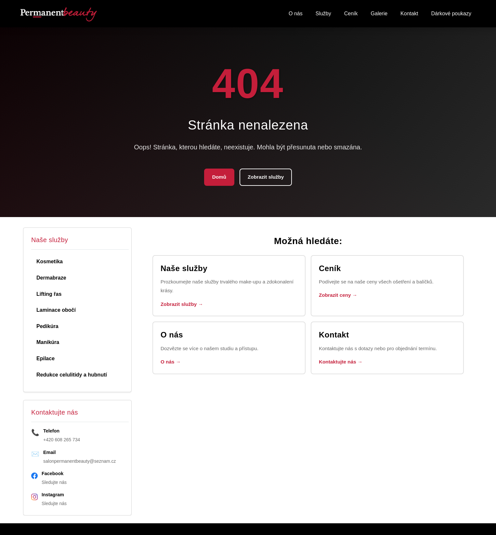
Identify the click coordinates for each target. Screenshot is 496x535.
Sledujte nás (54, 483)
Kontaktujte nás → (342, 365)
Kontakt (409, 13)
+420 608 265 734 (61, 440)
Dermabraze (51, 278)
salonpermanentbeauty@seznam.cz (79, 461)
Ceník (351, 13)
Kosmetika (49, 262)
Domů (218, 177)
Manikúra (47, 343)
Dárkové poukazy (451, 13)
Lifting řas (48, 294)
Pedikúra (47, 327)
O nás (296, 13)
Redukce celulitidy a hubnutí (71, 375)
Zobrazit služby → (183, 306)
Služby (323, 13)
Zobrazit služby (266, 177)
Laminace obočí (56, 310)
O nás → (171, 365)
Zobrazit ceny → (339, 297)
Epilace (45, 359)
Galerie (379, 13)
